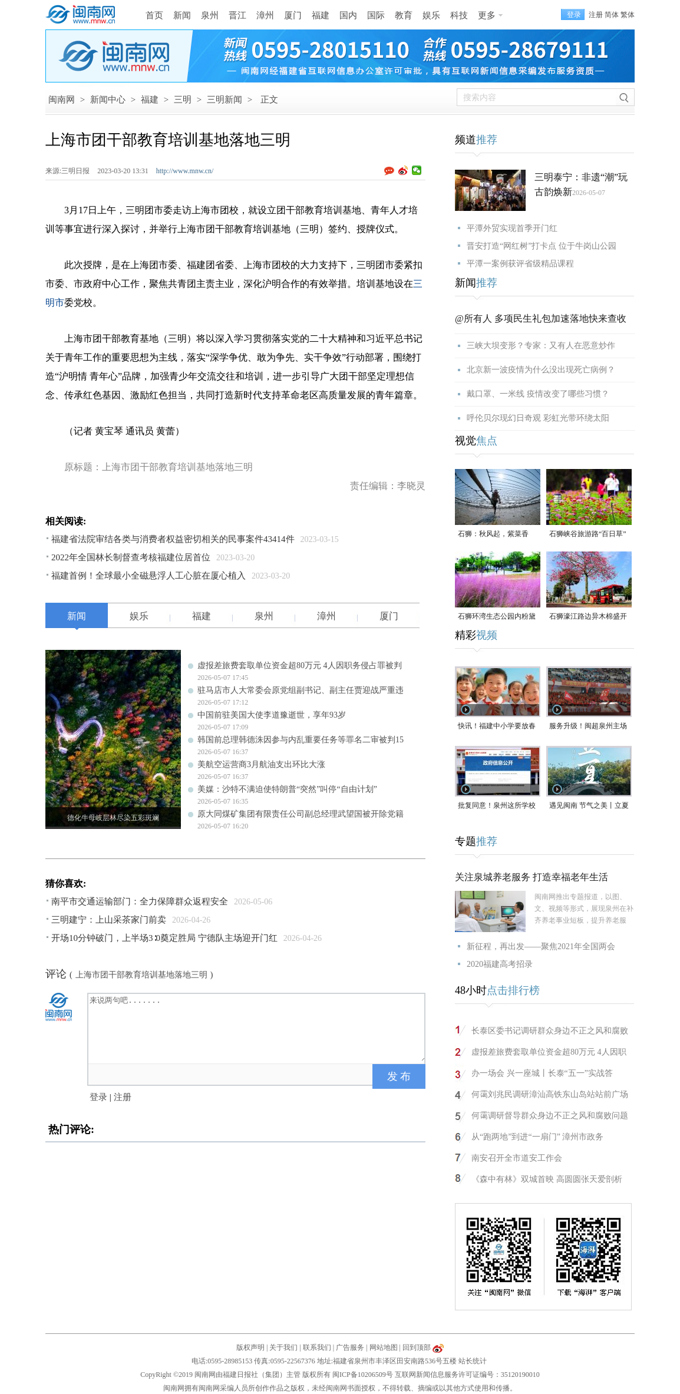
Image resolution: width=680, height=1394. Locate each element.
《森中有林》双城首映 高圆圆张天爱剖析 (546, 1179)
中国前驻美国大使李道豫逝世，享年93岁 (271, 715)
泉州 (210, 15)
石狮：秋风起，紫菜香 (493, 534)
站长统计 (472, 1361)
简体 (612, 15)
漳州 (265, 15)
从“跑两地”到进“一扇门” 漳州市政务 (537, 1136)
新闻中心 (108, 99)
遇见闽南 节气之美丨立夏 (589, 805)
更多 (487, 15)
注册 (596, 15)
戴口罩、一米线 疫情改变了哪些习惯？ (538, 393)
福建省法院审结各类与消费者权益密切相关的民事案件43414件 (173, 539)
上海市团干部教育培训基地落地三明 (141, 974)
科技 (459, 15)
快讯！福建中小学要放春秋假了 (497, 727)
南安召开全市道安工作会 (516, 1158)
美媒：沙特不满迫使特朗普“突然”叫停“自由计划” (287, 789)
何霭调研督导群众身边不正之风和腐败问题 (549, 1115)
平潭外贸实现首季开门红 (512, 228)
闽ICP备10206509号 (362, 1374)
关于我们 (283, 1347)
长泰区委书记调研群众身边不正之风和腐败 (549, 1030)
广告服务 (350, 1347)
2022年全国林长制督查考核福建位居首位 (130, 557)
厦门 (293, 15)
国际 (376, 15)
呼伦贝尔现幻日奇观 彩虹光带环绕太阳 (538, 418)
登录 (98, 1097)
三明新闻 (224, 99)
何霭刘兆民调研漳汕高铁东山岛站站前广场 (549, 1094)
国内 (348, 15)
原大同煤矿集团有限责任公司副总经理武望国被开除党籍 (300, 814)
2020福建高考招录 (500, 964)
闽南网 (61, 99)
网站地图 (383, 1347)
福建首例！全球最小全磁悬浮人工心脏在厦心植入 (148, 575)
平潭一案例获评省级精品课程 (520, 263)
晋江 (237, 15)
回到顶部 (416, 1347)
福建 (320, 15)
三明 (183, 99)
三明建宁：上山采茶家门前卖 (108, 919)
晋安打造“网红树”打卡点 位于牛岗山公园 (541, 246)
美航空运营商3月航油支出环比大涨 (261, 764)
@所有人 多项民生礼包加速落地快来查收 (540, 318)
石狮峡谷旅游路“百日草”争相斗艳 (587, 535)
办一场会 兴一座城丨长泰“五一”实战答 (542, 1073)
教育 (403, 15)
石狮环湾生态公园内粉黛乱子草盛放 (497, 617)
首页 (154, 15)
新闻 (182, 15)
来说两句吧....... (257, 1027)
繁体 (627, 15)
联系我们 (317, 1347)
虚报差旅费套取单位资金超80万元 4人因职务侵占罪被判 (299, 665)
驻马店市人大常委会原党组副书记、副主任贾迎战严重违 (300, 690)
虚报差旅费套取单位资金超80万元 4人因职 (548, 1052)
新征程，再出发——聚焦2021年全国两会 (541, 946)
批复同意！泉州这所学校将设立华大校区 (497, 806)
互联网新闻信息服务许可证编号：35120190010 (467, 1374)
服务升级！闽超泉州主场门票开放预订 (588, 727)
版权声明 (250, 1347)
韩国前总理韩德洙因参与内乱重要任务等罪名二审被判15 (300, 739)
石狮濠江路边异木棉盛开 (588, 616)
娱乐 (431, 15)
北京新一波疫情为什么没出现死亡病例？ (541, 369)
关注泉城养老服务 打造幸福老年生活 (531, 877)
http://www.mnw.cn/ (185, 171)
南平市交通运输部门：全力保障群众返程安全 (139, 901)
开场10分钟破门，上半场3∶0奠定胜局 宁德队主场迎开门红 (164, 938)
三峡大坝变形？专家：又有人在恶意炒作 (541, 345)
